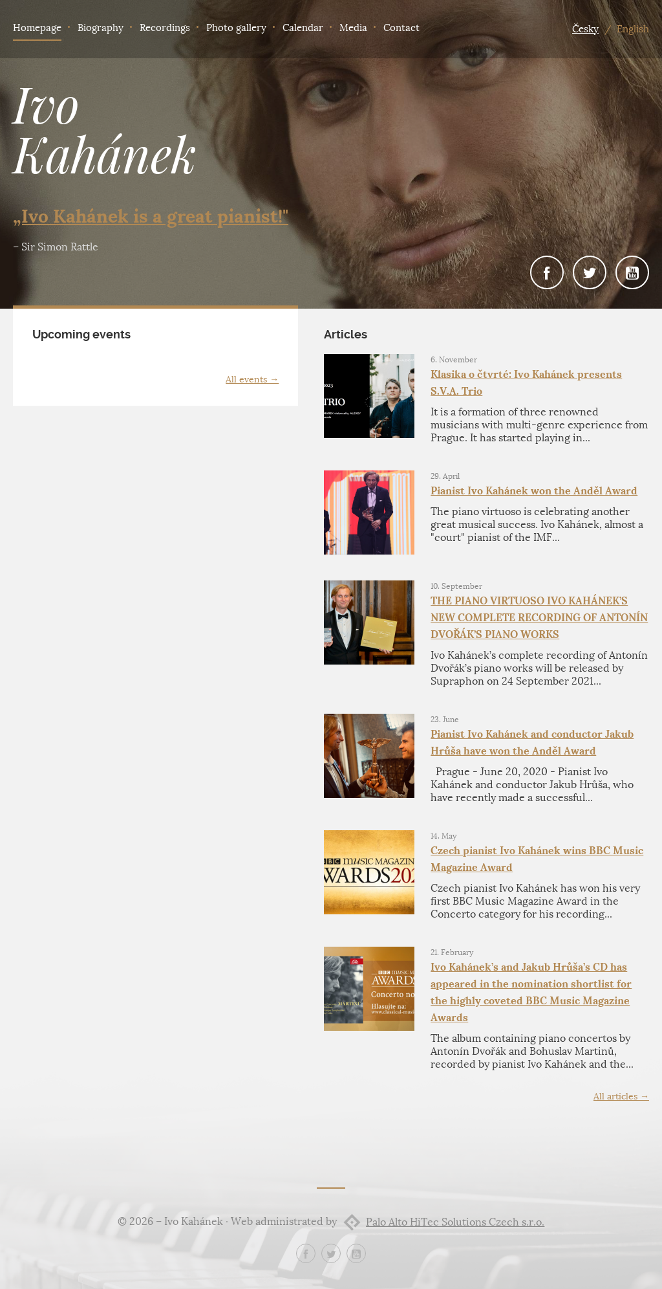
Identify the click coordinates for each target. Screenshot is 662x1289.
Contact (401, 28)
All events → (252, 379)
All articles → (621, 1096)
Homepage (37, 28)
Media (353, 28)
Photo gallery (236, 28)
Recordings (165, 28)
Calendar (303, 28)
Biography (100, 28)
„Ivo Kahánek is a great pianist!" (150, 216)
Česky (585, 29)
